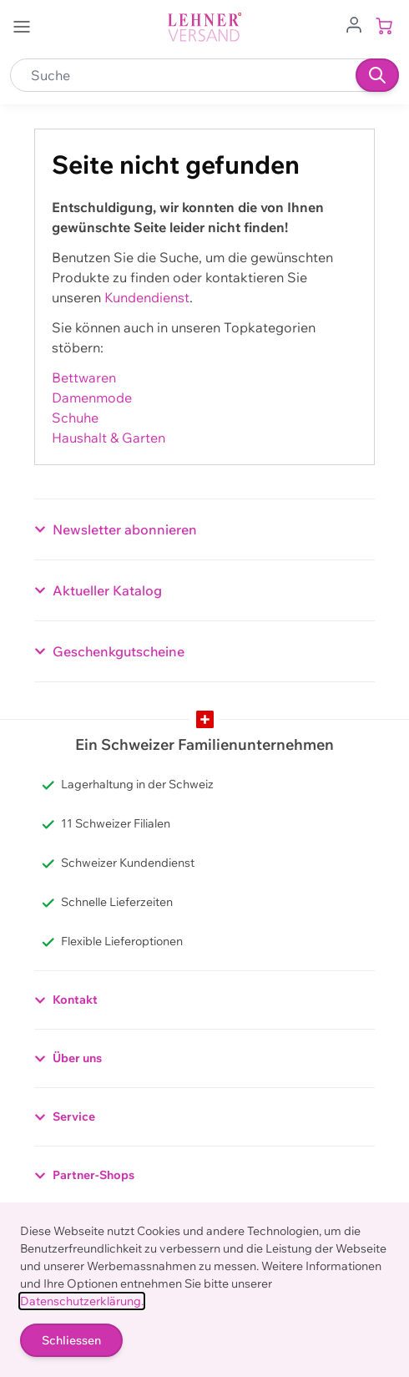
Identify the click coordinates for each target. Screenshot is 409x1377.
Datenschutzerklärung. (82, 1301)
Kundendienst (146, 297)
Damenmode (92, 397)
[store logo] (204, 27)
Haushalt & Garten (108, 437)
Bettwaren (84, 377)
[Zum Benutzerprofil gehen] (354, 23)
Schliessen (71, 1340)
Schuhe (75, 417)
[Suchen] (377, 75)
